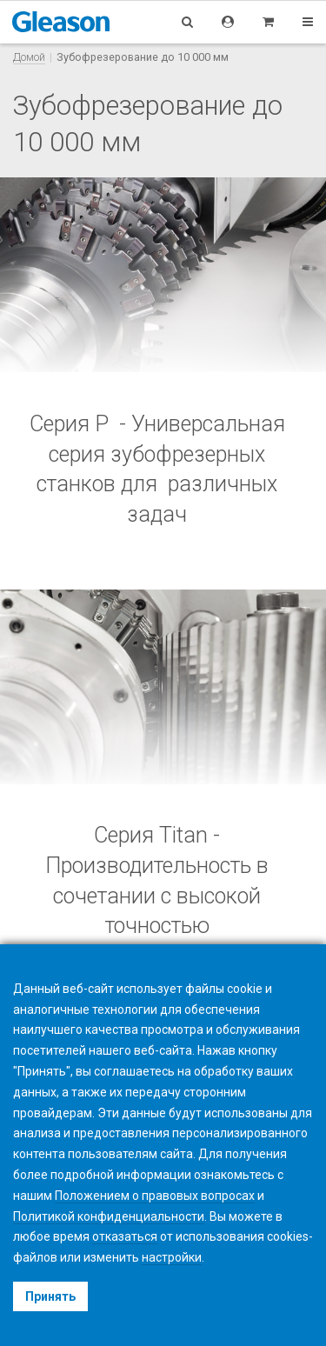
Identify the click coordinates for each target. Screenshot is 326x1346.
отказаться (124, 1236)
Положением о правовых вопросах (155, 1196)
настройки (172, 1257)
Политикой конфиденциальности (108, 1216)
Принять (50, 1296)
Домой (29, 56)
